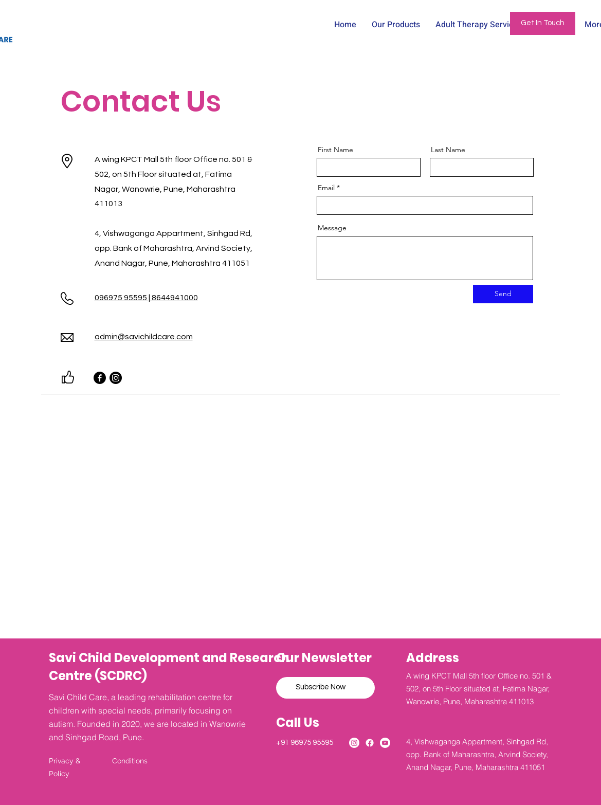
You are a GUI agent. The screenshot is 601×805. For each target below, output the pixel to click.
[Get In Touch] (542, 23)
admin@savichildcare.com (144, 337)
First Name (335, 149)
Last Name (448, 149)
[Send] (503, 294)
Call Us (299, 722)
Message (332, 227)
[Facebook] (100, 378)
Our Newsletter (324, 657)
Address (432, 657)
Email (326, 187)
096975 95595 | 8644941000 (146, 298)
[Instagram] (116, 378)
